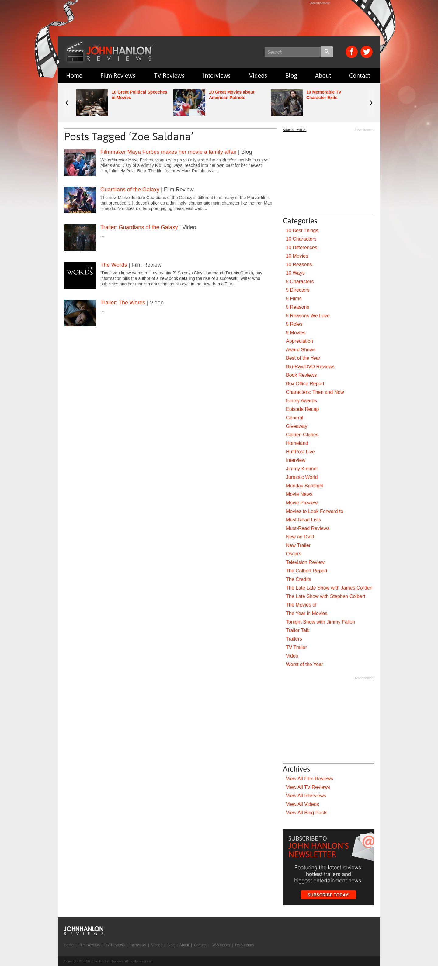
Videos (258, 75)
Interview (295, 460)
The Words (113, 265)
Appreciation (299, 341)
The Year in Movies (306, 613)
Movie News (299, 494)
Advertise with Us (294, 130)
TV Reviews (169, 75)
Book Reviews (301, 375)
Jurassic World (302, 477)
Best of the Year (303, 358)
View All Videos (302, 804)
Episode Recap (302, 409)
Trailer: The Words (122, 303)
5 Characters (300, 281)
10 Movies (297, 256)
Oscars (293, 553)
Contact (359, 75)
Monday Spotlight (305, 485)
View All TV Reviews (308, 787)
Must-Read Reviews (307, 528)
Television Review (305, 562)
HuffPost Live (300, 451)
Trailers (294, 638)
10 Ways (295, 273)
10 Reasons (299, 264)
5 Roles (294, 324)
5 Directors (297, 290)
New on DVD (300, 536)
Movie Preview (302, 502)
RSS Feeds (220, 945)
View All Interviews (306, 795)
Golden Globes (302, 434)
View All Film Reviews (309, 778)
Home (74, 75)
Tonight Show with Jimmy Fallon (320, 621)
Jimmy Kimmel (302, 468)
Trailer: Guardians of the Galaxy (139, 227)
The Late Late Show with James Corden (329, 587)
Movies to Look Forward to (314, 511)
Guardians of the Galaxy (129, 190)
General (294, 417)
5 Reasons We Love (308, 315)
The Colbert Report (306, 570)
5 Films (294, 298)
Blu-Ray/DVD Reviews (310, 366)
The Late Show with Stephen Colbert (325, 596)
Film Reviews (117, 75)
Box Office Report (305, 383)
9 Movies (295, 332)
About (323, 75)
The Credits (298, 579)
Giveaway (296, 426)
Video (292, 655)
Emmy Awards (301, 400)
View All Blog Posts (307, 812)
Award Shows (301, 349)
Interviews (217, 75)
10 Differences (301, 247)
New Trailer (298, 545)
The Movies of (301, 604)
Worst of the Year (304, 664)
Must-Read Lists (303, 519)
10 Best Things (302, 230)
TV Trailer (296, 647)
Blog (291, 75)
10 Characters (301, 239)
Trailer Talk (297, 630)
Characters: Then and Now (315, 392)
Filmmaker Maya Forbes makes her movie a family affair (168, 152)
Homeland (297, 443)
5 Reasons (297, 307)
